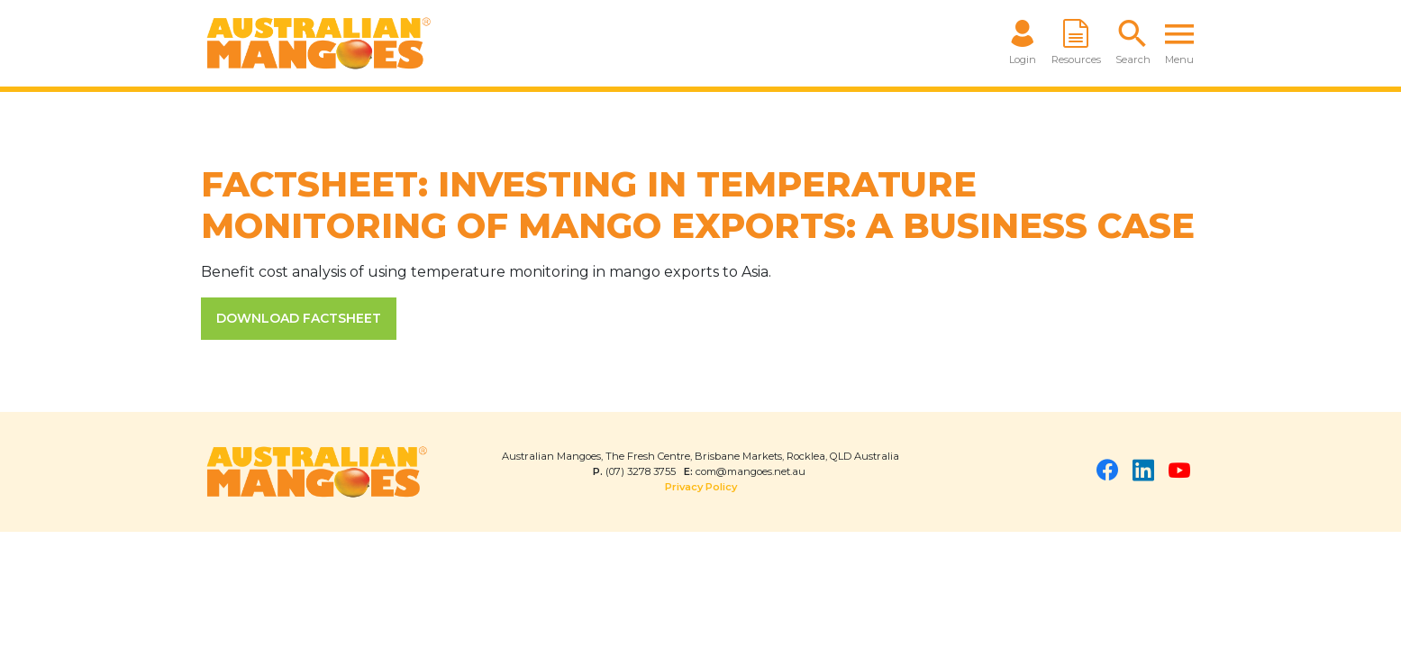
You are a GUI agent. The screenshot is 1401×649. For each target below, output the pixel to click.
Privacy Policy (701, 486)
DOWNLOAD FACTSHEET (298, 318)
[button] (1133, 43)
